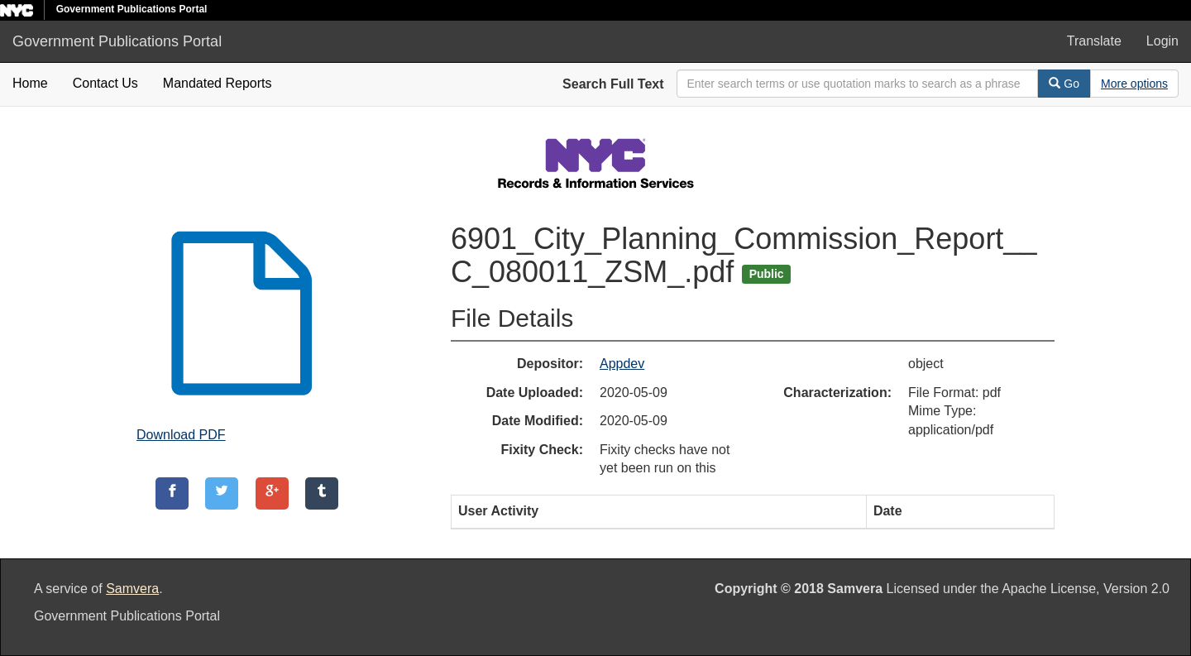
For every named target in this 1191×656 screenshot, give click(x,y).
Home (30, 83)
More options (1134, 83)
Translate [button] (1094, 41)
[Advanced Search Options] (1134, 83)
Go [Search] (1064, 83)
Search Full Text (612, 84)
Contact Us (105, 83)
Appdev (622, 364)
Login (1162, 41)
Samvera (132, 589)
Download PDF (181, 435)
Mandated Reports (217, 83)
